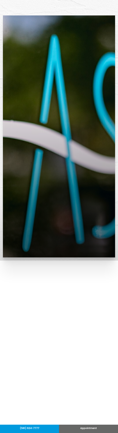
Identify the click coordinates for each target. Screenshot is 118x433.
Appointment (88, 428)
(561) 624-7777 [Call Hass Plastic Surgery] (29, 428)
